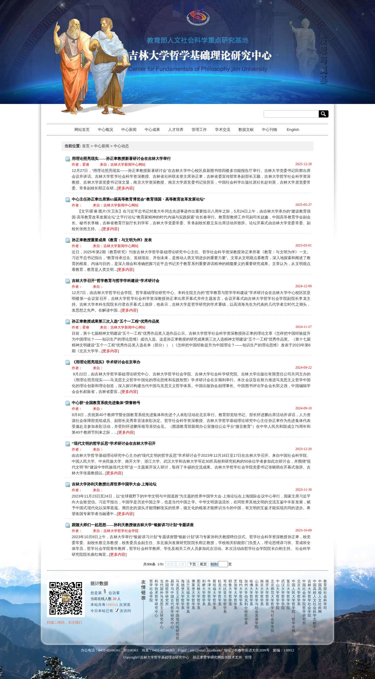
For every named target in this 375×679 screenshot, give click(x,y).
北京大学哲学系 (299, 592)
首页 (86, 146)
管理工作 (199, 129)
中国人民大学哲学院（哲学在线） (293, 608)
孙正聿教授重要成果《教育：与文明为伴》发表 (112, 240)
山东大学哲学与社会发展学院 (256, 604)
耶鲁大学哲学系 (230, 592)
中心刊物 (269, 129)
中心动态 (121, 146)
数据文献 (246, 129)
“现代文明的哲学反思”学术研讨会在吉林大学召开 (114, 443)
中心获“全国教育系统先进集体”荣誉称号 (106, 403)
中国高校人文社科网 (320, 596)
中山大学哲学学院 (277, 594)
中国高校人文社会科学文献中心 (314, 606)
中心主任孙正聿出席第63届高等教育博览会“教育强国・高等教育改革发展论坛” (138, 199)
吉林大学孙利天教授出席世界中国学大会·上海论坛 (114, 484)
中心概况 (105, 129)
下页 (192, 564)
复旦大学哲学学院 (288, 594)
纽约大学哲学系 (241, 592)
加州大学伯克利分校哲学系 (246, 602)
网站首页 (82, 129)
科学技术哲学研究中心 (156, 598)
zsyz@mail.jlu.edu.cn (205, 650)
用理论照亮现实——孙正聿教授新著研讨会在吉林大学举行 (121, 158)
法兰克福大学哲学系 (188, 596)
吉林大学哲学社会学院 (309, 598)
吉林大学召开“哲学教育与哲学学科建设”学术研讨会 (115, 280)
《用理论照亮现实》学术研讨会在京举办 (106, 362)
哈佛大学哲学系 (251, 592)
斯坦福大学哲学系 (214, 594)
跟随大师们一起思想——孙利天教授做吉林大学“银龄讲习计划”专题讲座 (133, 525)
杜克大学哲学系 (219, 592)
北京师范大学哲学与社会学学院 (272, 606)
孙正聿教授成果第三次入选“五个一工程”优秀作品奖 (115, 321)
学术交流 (222, 129)
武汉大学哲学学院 (283, 594)
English (293, 129)
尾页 (203, 564)
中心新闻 (129, 129)
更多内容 (125, 188)
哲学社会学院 (151, 590)
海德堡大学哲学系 (183, 594)
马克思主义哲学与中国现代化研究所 (177, 609)
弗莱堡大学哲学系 (193, 594)
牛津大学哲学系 (209, 592)
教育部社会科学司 (325, 594)
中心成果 (152, 129)
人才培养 (175, 129)
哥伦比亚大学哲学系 (225, 596)
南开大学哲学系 (267, 592)
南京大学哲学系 (262, 592)
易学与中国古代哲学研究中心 (172, 604)
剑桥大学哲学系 (204, 592)
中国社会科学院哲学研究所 (304, 602)
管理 (248, 657)
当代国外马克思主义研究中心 (161, 604)
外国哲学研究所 (167, 592)
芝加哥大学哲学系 (235, 594)
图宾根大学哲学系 (198, 594)
